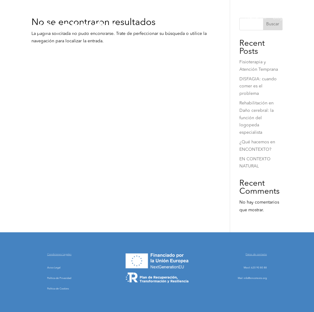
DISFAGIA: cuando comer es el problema (258, 86)
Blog (278, 18)
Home (163, 18)
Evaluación (255, 18)
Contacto (274, 41)
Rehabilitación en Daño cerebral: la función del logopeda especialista (256, 118)
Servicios (223, 18)
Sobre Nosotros (191, 18)
